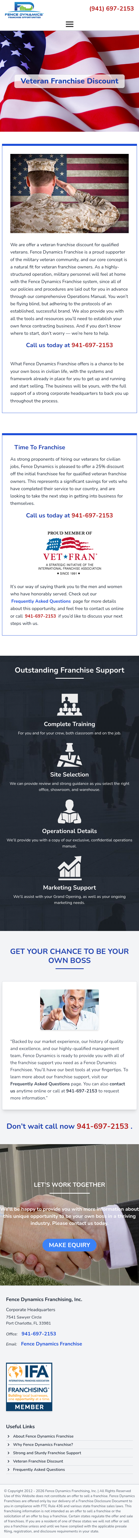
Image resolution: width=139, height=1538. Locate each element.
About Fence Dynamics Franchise (43, 1436)
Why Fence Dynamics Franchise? (43, 1444)
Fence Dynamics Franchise (51, 1343)
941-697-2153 (92, 345)
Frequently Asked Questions (41, 601)
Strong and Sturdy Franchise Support (47, 1453)
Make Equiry (69, 1245)
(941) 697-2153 (111, 9)
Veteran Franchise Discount (38, 1461)
